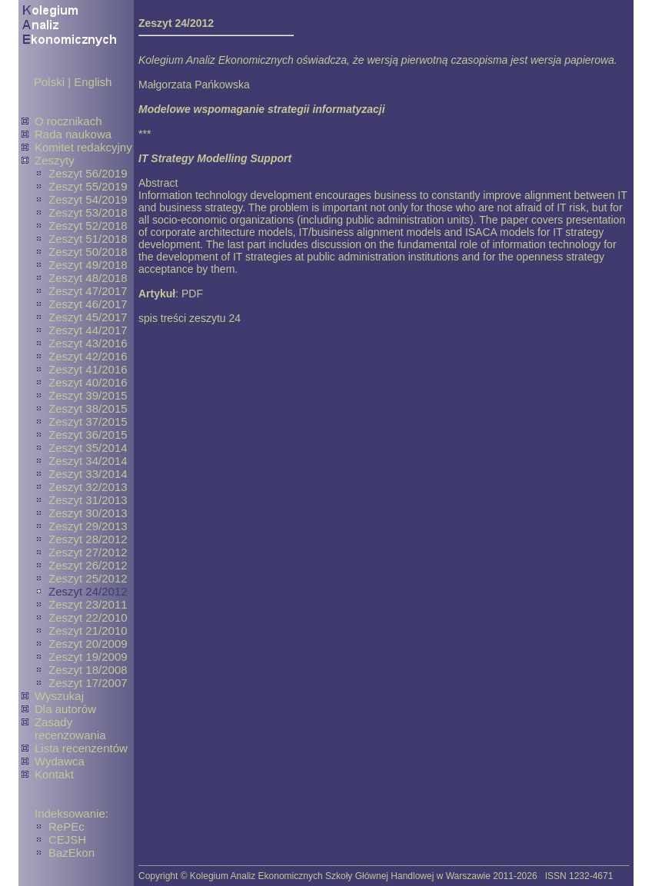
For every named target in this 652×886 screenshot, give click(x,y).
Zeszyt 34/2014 (88, 460)
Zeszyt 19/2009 (88, 656)
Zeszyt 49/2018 (88, 264)
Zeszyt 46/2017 (88, 303)
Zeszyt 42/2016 (88, 356)
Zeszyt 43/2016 (88, 343)
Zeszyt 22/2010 (88, 617)
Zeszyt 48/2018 (88, 277)
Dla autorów (65, 708)
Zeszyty (55, 160)
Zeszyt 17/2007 (88, 682)
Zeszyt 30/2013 (88, 512)
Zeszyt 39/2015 (88, 395)
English (92, 81)
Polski (49, 81)
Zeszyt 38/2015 (88, 408)
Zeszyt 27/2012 (88, 552)
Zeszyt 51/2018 (88, 238)
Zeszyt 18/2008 (88, 669)
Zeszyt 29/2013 (88, 526)
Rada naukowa (73, 134)
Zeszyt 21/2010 (88, 630)
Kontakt (54, 774)
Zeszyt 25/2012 (88, 578)
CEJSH (67, 839)
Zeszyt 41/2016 (88, 369)
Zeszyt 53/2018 (88, 212)
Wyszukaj (59, 695)
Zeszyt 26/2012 (88, 565)
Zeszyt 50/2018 (88, 251)
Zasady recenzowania (70, 728)
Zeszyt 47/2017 (88, 290)
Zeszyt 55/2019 (88, 186)
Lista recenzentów (81, 748)
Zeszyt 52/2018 (88, 225)
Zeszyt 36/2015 (88, 434)
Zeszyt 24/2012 (88, 591)
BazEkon (71, 852)
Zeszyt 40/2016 (88, 382)
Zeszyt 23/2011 (88, 604)
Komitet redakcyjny (83, 147)
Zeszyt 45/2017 (88, 317)
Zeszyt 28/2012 (88, 539)
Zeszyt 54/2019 (88, 199)
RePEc (66, 826)
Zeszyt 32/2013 (88, 486)
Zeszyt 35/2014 (88, 447)
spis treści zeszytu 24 (189, 318)
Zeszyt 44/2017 (88, 330)
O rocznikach (68, 121)
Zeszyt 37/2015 (88, 421)
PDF (192, 293)
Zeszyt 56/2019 (88, 173)
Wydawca (60, 761)
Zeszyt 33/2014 (88, 473)
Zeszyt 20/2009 (88, 643)
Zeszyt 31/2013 (88, 499)
